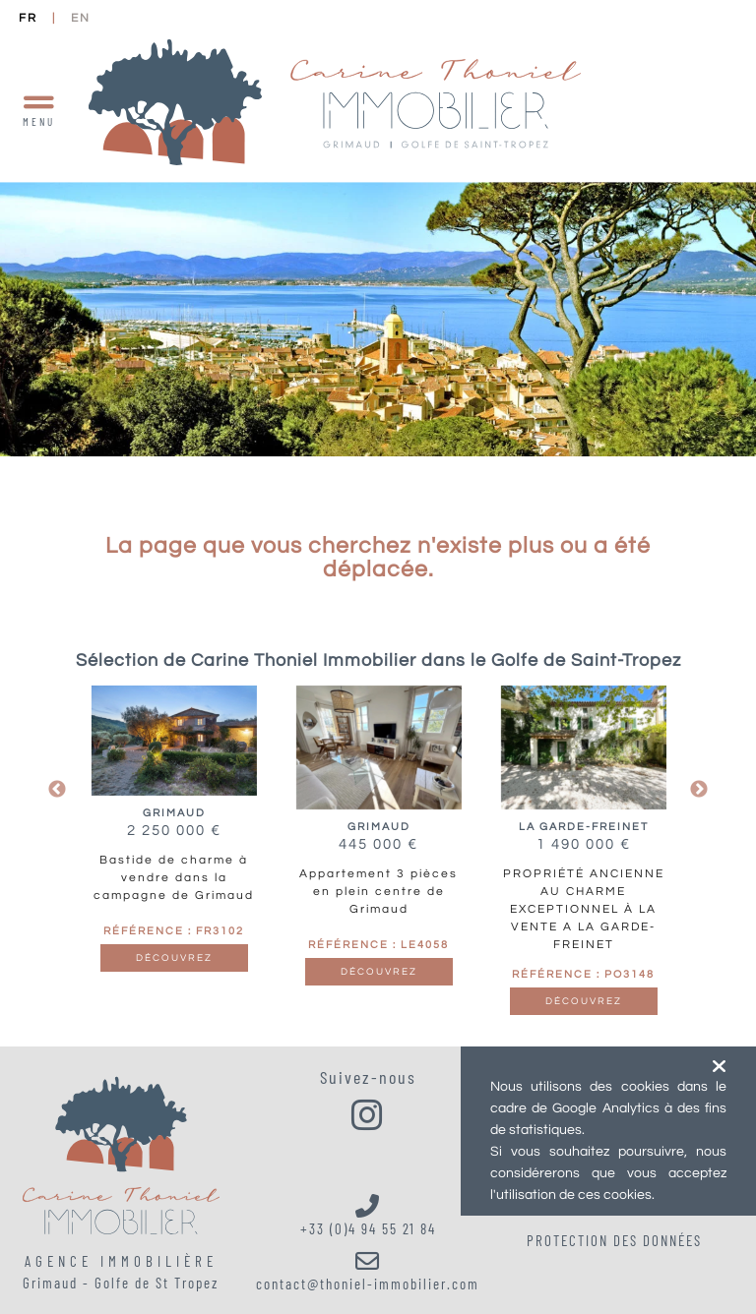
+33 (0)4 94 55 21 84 (368, 1215)
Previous (57, 790)
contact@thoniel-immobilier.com (368, 1270)
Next (699, 790)
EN (81, 18)
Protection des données (614, 1240)
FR (28, 18)
